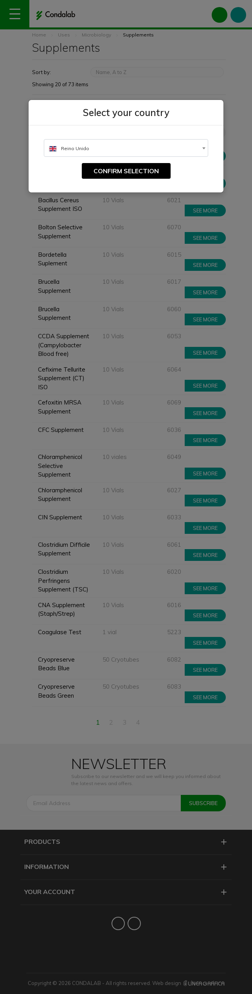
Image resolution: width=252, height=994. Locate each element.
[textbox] (126, 148)
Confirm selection (126, 171)
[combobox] (126, 148)
